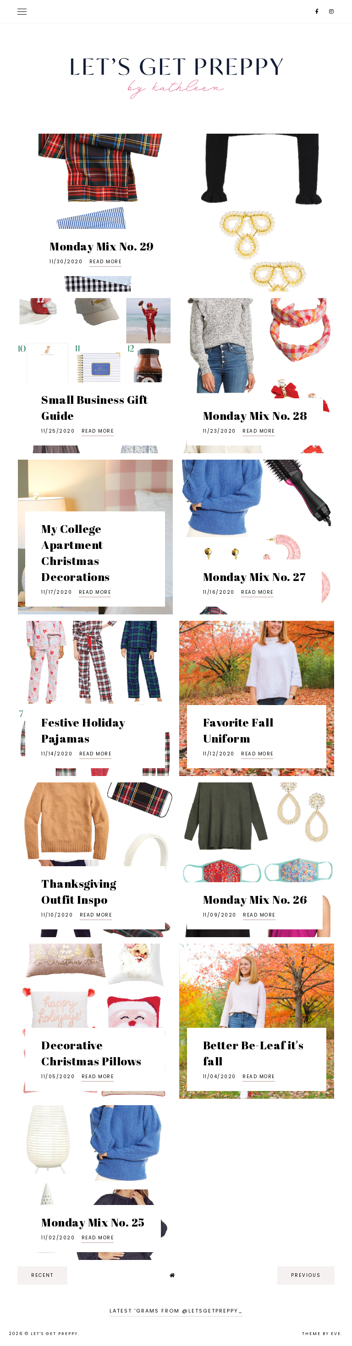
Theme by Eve (321, 1333)
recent (42, 1275)
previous (306, 1275)
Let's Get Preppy (54, 1333)
